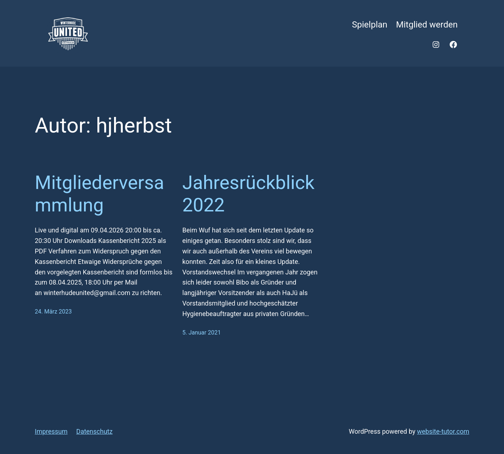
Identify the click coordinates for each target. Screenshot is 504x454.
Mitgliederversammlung (99, 194)
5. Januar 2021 (201, 332)
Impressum (51, 431)
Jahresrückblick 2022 (248, 194)
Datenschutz (94, 431)
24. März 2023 (53, 311)
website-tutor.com (443, 431)
